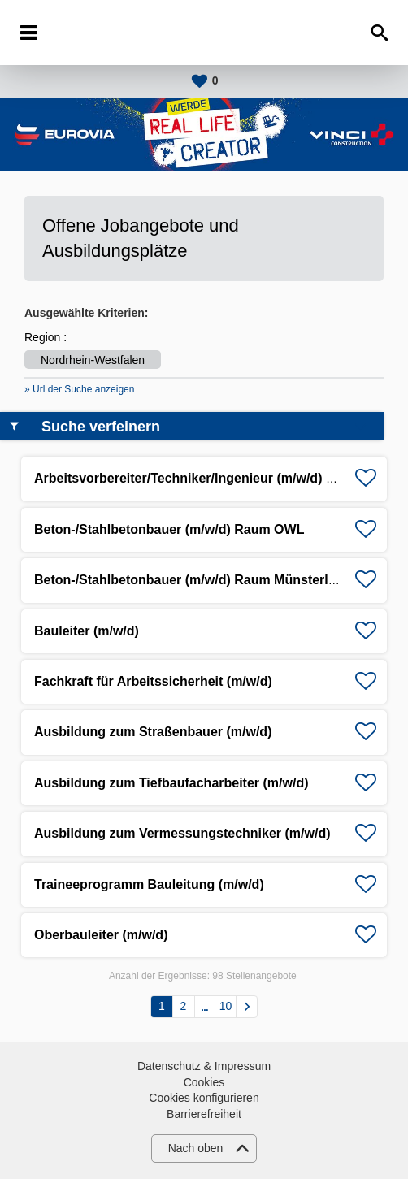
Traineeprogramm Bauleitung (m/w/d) (149, 884)
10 (225, 1005)
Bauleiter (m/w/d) (86, 631)
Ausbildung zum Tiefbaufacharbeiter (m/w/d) (171, 783)
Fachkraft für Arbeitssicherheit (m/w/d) (153, 681)
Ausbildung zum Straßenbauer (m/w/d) (152, 732)
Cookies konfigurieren (203, 1097)
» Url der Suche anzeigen (79, 389)
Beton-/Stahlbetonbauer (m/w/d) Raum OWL (169, 529)
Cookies (204, 1082)
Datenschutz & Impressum (204, 1066)
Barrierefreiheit (204, 1113)
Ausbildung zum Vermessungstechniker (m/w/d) (182, 833)
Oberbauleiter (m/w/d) (100, 935)
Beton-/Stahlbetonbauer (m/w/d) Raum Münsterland (192, 580)
